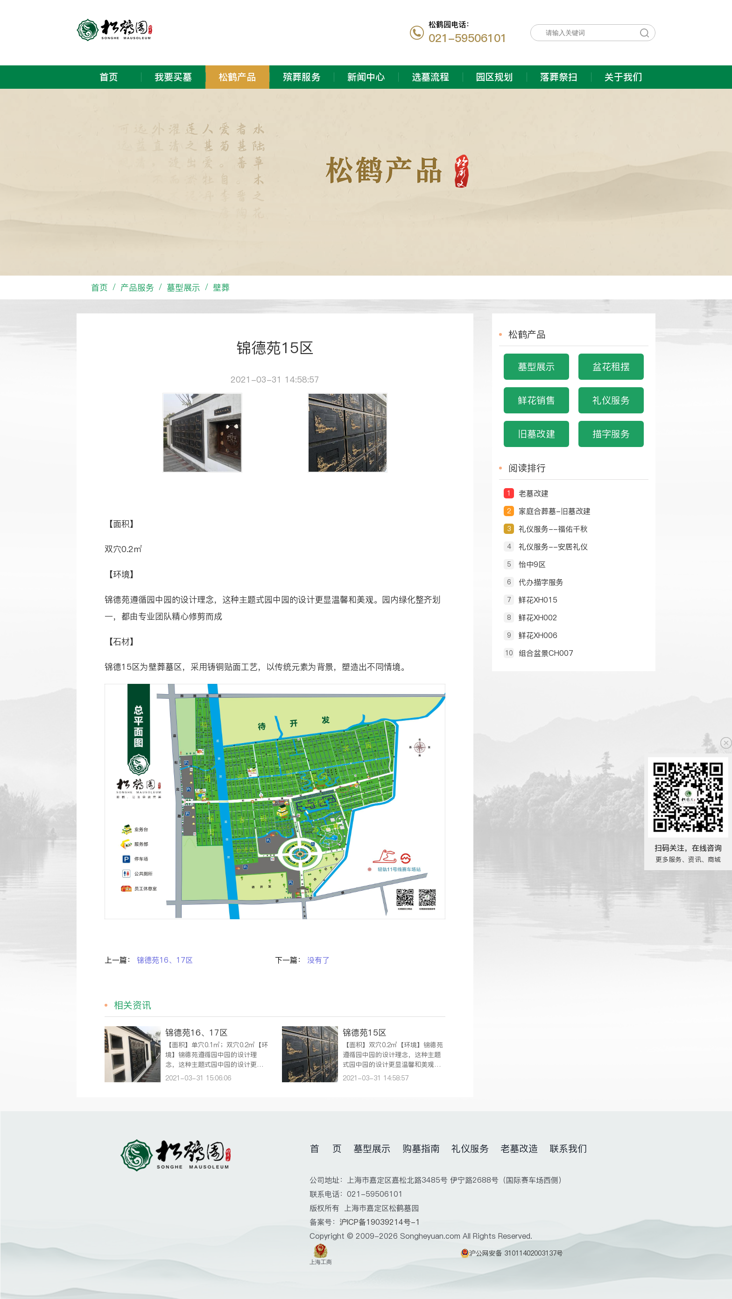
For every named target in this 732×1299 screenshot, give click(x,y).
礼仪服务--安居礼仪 (553, 546)
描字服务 (611, 433)
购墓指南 (421, 1148)
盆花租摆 (611, 366)
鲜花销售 (536, 400)
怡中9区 (532, 564)
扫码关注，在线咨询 (688, 848)
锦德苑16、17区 (165, 960)
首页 (108, 77)
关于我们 (623, 77)
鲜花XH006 (538, 635)
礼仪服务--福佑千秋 (553, 529)
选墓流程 (430, 77)
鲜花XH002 (538, 617)
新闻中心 (366, 77)
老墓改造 (519, 1148)
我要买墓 (173, 77)
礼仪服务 (611, 400)
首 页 (326, 1148)
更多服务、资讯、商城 (688, 859)
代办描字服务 (541, 582)
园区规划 (494, 77)
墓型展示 (183, 287)
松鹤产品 (237, 77)
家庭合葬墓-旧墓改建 (555, 511)
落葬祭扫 (558, 77)
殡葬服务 (301, 77)
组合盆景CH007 (546, 653)
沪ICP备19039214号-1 (379, 1222)
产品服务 (137, 287)
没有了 (318, 960)
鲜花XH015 (538, 600)
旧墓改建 (536, 433)
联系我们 (568, 1148)
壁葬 (221, 287)
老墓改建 (534, 493)
